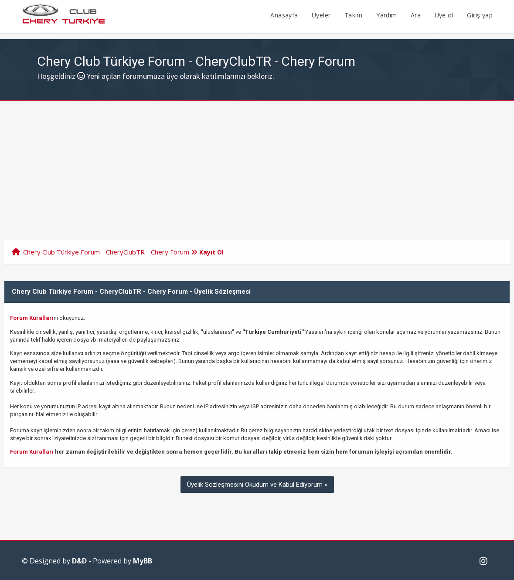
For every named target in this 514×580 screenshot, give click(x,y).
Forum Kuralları (32, 318)
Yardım (386, 15)
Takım (353, 15)
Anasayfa (284, 15)
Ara (416, 15)
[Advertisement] (257, 166)
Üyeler (321, 15)
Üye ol (444, 15)
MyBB (142, 561)
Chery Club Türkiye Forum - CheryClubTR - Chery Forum (106, 252)
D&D (79, 561)
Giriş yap (480, 15)
